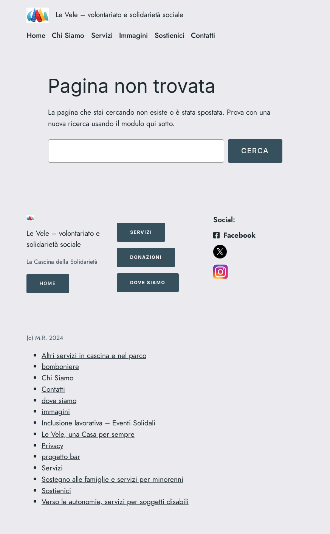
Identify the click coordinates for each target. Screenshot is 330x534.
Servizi (52, 467)
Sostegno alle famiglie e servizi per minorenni (112, 479)
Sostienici (56, 490)
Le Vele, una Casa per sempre (88, 434)
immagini (56, 411)
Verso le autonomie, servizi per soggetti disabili (115, 501)
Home (48, 283)
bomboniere (60, 366)
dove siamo (59, 400)
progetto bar (61, 456)
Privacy (52, 445)
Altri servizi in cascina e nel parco (94, 355)
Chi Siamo (57, 377)
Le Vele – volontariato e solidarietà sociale (119, 14)
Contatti (53, 389)
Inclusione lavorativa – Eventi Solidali (98, 422)
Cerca (255, 150)
